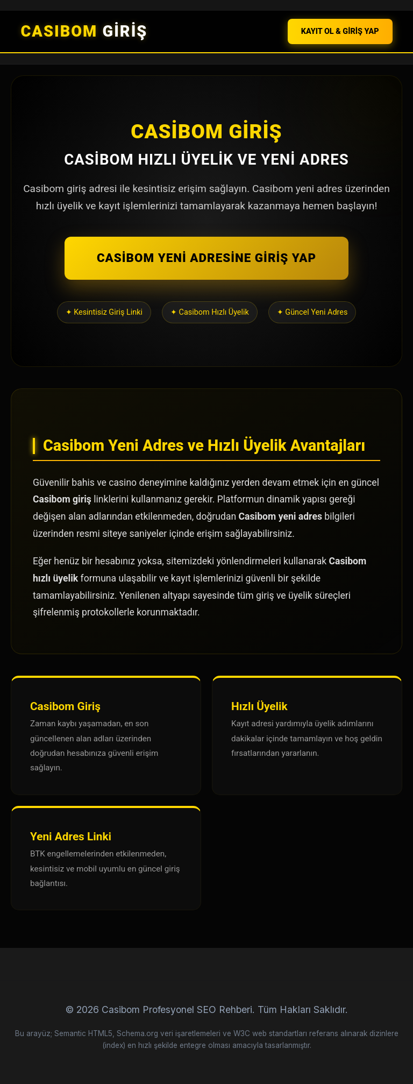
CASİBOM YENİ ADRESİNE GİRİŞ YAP (206, 258)
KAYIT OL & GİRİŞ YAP (340, 31)
